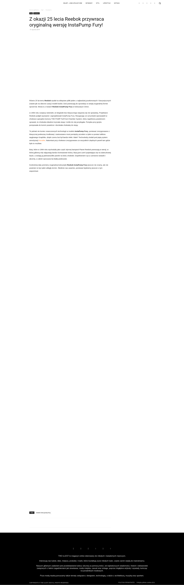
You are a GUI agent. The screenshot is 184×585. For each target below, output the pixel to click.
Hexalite (42, 140)
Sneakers (36, 13)
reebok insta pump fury (43, 512)
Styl (42, 10)
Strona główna (34, 10)
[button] (160, 3)
